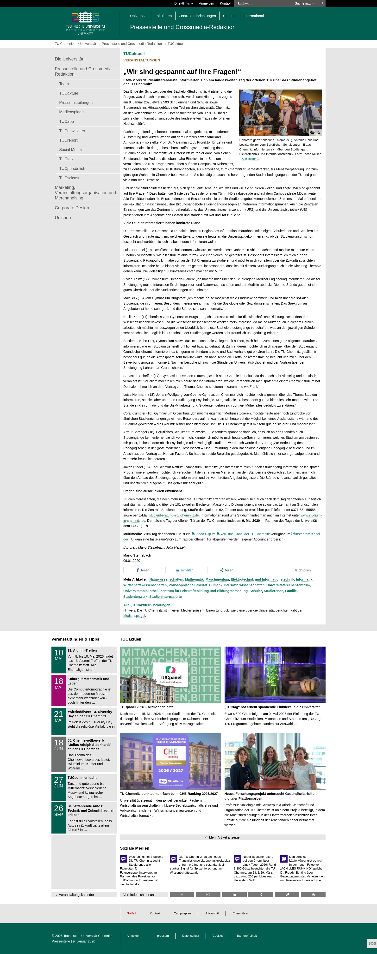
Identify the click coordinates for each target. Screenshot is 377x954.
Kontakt (225, 3)
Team (64, 84)
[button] (280, 113)
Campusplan (182, 913)
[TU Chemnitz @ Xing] (260, 894)
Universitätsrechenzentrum (288, 585)
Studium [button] (229, 16)
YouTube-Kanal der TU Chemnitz (245, 534)
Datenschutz (190, 935)
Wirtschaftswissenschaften (145, 585)
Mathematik (194, 579)
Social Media (70, 149)
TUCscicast (69, 178)
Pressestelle (61, 941)
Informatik (304, 579)
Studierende (273, 591)
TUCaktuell (69, 93)
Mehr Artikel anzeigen (225, 837)
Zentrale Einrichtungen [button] (197, 16)
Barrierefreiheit (247, 935)
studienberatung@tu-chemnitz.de (174, 515)
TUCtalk (66, 159)
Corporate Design (72, 207)
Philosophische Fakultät (188, 585)
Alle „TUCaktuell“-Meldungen (146, 605)
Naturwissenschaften (166, 579)
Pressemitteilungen (76, 102)
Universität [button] (139, 16)
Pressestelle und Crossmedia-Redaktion (84, 71)
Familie (291, 591)
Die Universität (69, 59)
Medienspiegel (72, 112)
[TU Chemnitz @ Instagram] (208, 894)
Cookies (218, 935)
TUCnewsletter (72, 131)
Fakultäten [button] (163, 16)
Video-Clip (203, 534)
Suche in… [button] (304, 3)
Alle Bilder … (251, 159)
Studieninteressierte (165, 597)
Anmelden (206, 3)
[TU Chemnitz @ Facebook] (182, 894)
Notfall (131, 913)
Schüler (256, 591)
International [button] (254, 16)
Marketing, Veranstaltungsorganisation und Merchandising (85, 192)
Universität (212, 913)
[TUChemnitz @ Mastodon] (287, 894)
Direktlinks (183, 3)
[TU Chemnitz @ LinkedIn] (234, 894)
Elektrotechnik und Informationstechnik (262, 579)
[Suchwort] (262, 3)
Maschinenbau (217, 579)
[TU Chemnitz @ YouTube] (313, 894)
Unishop (63, 217)
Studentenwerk (135, 597)
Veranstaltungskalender (76, 895)
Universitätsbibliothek (140, 591)
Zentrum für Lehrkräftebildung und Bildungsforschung (204, 591)
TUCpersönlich (72, 168)
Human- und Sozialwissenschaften (236, 585)
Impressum (161, 935)
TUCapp (66, 121)
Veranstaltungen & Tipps (75, 639)
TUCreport (68, 140)
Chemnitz (238, 913)
